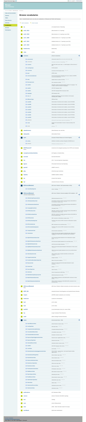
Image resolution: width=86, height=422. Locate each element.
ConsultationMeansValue (32, 331)
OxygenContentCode (31, 257)
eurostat (26, 156)
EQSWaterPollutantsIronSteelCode (34, 250)
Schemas (7, 22)
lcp (24, 313)
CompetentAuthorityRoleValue (33, 329)
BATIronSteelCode (31, 224)
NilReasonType (30, 99)
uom (25, 403)
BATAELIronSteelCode (32, 214)
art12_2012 (26, 30)
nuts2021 (29, 114)
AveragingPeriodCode (31, 208)
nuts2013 (29, 109)
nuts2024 (29, 117)
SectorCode (29, 266)
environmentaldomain (31, 75)
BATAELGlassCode (31, 210)
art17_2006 (26, 37)
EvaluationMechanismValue (33, 334)
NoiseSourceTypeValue (32, 363)
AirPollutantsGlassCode (32, 200)
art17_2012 (26, 41)
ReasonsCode (30, 262)
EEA (10, 1)
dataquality (26, 134)
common (26, 55)
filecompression (30, 82)
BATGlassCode (30, 217)
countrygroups (30, 67)
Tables (6, 17)
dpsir (28, 73)
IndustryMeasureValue (32, 342)
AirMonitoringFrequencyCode (33, 198)
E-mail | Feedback (9, 418)
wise (25, 406)
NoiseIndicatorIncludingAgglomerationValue (36, 351)
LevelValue (29, 348)
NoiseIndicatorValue (31, 357)
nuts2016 (29, 112)
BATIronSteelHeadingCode (32, 226)
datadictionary (27, 130)
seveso (25, 395)
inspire (25, 294)
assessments (30, 59)
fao (24, 160)
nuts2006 (29, 104)
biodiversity (27, 48)
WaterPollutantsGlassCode (33, 277)
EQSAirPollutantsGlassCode (33, 237)
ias (24, 178)
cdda (25, 52)
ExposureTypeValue (31, 340)
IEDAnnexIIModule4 (29, 286)
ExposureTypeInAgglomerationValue (35, 337)
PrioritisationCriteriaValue (32, 368)
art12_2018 (26, 34)
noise (25, 320)
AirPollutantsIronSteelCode (33, 204)
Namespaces (8, 30)
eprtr (25, 137)
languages (29, 93)
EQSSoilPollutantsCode (32, 243)
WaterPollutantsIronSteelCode (33, 281)
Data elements (8, 20)
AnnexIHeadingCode (31, 188)
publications (27, 392)
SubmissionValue (31, 387)
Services (7, 27)
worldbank (26, 410)
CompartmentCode (31, 230)
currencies (29, 70)
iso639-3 (29, 88)
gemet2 (25, 167)
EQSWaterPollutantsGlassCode (33, 246)
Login (70, 0)
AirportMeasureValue (31, 323)
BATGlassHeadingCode (32, 220)
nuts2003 (29, 101)
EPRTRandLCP (27, 148)
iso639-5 (29, 90)
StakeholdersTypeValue (32, 379)
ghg (25, 171)
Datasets (7, 15)
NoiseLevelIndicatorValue (32, 360)
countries (29, 64)
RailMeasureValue (31, 371)
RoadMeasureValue (31, 376)
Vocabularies (8, 25)
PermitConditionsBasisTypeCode (34, 260)
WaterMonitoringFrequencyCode (34, 274)
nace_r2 (29, 95)
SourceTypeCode (30, 269)
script (28, 122)
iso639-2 (29, 84)
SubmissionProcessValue (32, 385)
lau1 (25, 302)
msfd (25, 316)
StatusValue (29, 382)
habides (26, 174)
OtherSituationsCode (31, 253)
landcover (26, 298)
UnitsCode (29, 272)
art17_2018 (26, 45)
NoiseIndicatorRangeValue (32, 354)
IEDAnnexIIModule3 (29, 193)
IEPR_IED (26, 291)
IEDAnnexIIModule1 (29, 185)
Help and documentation (10, 13)
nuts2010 (29, 107)
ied (24, 181)
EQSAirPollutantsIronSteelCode (34, 241)
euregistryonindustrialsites (31, 153)
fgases (25, 163)
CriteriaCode (30, 233)
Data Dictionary (15, 10)
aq (24, 26)
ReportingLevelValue (31, 374)
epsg (28, 79)
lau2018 (26, 309)
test (24, 399)
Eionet (10, 10)
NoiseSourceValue (31, 365)
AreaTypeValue (30, 326)
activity (28, 141)
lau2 (25, 305)
